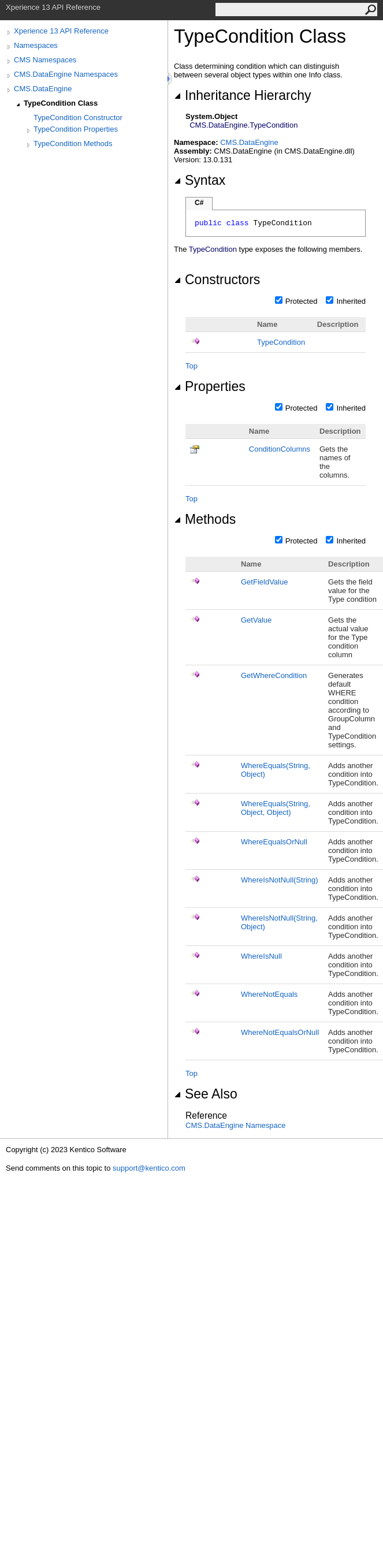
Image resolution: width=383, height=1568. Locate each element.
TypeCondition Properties (76, 129)
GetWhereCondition (274, 675)
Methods (205, 519)
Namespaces (36, 45)
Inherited (351, 301)
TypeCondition (281, 342)
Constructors (217, 279)
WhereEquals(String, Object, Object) (275, 808)
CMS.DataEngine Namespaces (66, 74)
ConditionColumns (279, 449)
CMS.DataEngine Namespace (235, 1125)
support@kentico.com (149, 1168)
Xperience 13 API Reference (61, 31)
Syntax (199, 180)
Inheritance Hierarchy (242, 95)
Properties (210, 386)
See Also (205, 1093)
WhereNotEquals (269, 994)
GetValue (256, 620)
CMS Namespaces (45, 59)
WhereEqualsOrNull (274, 841)
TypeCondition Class (61, 103)
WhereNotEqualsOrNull (280, 1032)
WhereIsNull (261, 956)
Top (191, 366)
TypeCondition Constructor (78, 117)
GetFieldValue (264, 582)
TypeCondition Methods (73, 143)
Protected (301, 301)
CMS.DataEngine (43, 88)
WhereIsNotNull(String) (279, 880)
